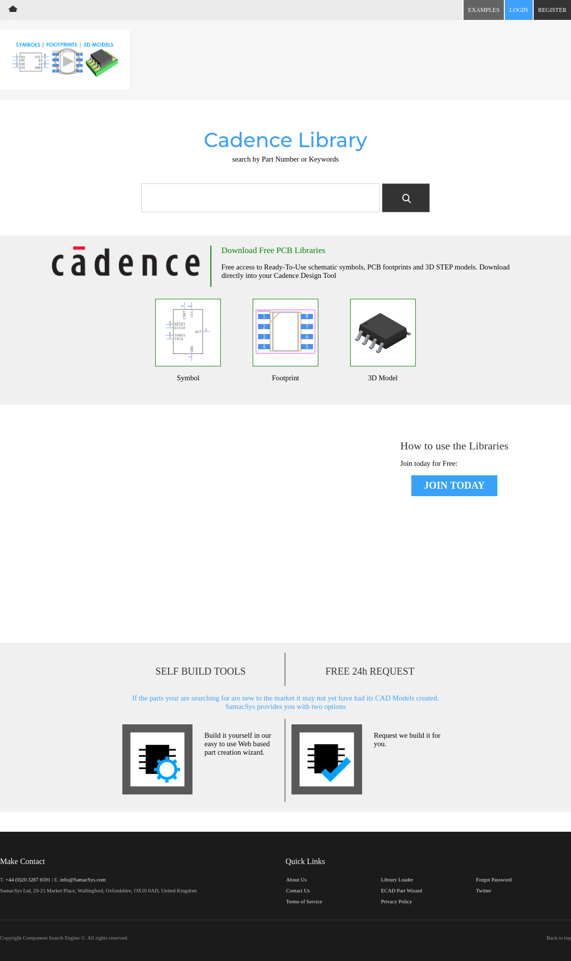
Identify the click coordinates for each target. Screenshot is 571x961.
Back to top (559, 938)
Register (552, 9)
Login (518, 9)
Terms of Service (304, 901)
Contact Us (298, 890)
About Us (296, 879)
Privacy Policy (396, 901)
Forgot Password (494, 879)
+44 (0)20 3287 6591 (27, 879)
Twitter (483, 890)
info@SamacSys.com (83, 879)
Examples (483, 9)
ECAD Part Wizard (401, 890)
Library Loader (397, 879)
